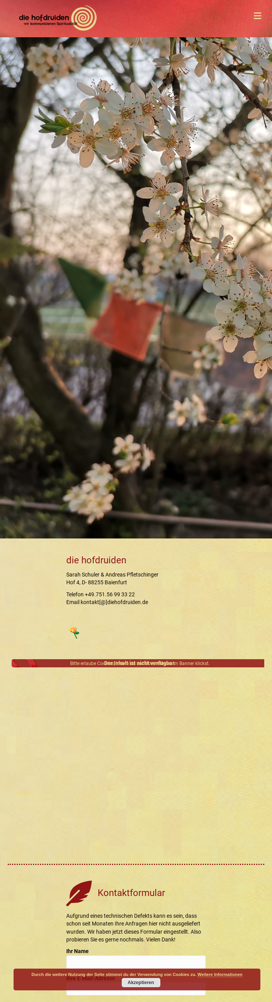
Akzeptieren (141, 982)
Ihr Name (136, 958)
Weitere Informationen (220, 974)
